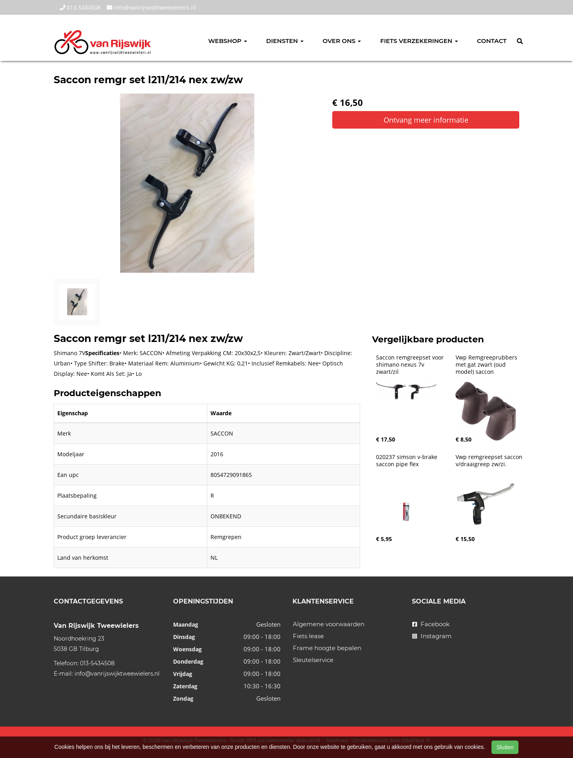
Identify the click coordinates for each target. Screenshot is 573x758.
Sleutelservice (313, 660)
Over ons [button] (342, 41)
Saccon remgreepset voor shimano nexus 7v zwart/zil (410, 364)
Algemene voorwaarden (328, 624)
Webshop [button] (227, 41)
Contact (492, 41)
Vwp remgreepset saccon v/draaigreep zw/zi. (490, 460)
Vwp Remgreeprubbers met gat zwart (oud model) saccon (487, 364)
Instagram (432, 636)
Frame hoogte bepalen (327, 648)
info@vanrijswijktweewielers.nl (151, 7)
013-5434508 (80, 7)
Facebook (431, 624)
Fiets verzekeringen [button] (419, 41)
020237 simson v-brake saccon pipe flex (407, 460)
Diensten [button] (285, 41)
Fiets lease (308, 636)
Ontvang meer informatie (426, 120)
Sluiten (505, 747)
